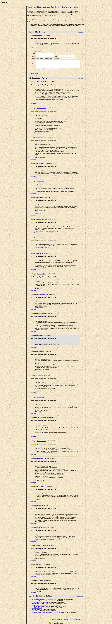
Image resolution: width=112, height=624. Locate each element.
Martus (39, 252)
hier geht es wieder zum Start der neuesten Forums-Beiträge (54, 7)
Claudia (39, 350)
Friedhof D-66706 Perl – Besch (40, 599)
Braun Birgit (40, 394)
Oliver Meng (40, 182)
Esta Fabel (40, 35)
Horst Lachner (41, 438)
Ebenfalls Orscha (36, 605)
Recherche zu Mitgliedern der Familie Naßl (43, 595)
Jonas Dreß (40, 414)
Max (38, 502)
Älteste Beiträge (75, 615)
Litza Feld (39, 312)
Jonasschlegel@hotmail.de (69, 246)
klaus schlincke (41, 109)
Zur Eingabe (56, 615)
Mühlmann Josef (42, 456)
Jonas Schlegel (41, 237)
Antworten (32, 105)
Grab (32, 606)
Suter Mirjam (40, 541)
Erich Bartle (40, 164)
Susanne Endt (41, 272)
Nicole (38, 198)
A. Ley (38, 576)
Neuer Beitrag (33, 74)
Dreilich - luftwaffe (36, 603)
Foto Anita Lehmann (37, 596)
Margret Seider (41, 293)
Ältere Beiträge (64, 615)
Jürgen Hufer (40, 219)
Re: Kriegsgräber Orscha (40, 602)
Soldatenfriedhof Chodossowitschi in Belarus (44, 608)
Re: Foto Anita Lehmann (40, 598)
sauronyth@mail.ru (39, 496)
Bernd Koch (40, 138)
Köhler (39, 560)
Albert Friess (40, 523)
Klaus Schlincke (41, 83)
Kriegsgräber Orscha (37, 601)
